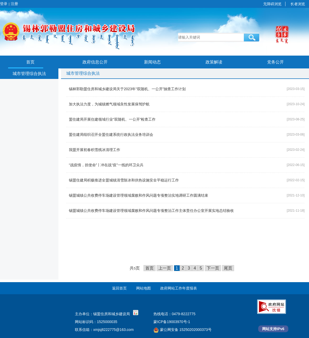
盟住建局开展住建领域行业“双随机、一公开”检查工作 (112, 119)
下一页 (213, 268)
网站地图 (143, 288)
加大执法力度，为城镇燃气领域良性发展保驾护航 (109, 104)
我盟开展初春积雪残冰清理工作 (94, 150)
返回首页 (119, 288)
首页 (30, 62)
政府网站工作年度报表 (178, 288)
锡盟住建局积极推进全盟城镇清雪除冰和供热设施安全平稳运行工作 (124, 180)
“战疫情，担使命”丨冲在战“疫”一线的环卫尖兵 (106, 165)
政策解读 (214, 62)
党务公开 (275, 62)
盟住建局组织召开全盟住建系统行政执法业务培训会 (111, 134)
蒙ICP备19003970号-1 (171, 322)
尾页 (228, 268)
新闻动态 (152, 62)
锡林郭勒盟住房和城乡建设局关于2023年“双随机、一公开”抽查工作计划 (127, 89)
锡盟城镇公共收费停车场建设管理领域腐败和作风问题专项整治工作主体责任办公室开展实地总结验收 (151, 210)
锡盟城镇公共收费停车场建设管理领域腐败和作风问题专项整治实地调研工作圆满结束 (138, 195)
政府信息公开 (95, 62)
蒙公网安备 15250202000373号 (182, 330)
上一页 (164, 268)
